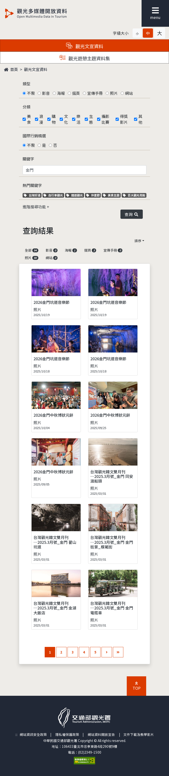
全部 (31, 250)
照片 (114, 93)
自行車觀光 (53, 195)
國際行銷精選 (34, 136)
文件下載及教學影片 (138, 734)
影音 (46, 93)
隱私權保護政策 (67, 734)
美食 (29, 119)
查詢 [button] (132, 214)
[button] (137, 33)
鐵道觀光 (75, 195)
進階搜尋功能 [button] (35, 207)
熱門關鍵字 (32, 185)
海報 (61, 93)
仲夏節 (93, 195)
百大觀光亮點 (134, 195)
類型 (26, 84)
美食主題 (112, 195)
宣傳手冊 (95, 93)
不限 (31, 93)
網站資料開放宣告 (101, 734)
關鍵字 (28, 159)
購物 (54, 119)
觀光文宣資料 (35, 69)
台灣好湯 (33, 195)
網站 (129, 93)
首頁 (11, 69)
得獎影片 (124, 119)
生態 (91, 119)
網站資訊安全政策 (33, 734)
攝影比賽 (105, 119)
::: (16, 734)
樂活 (78, 119)
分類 (26, 107)
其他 (140, 119)
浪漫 (41, 119)
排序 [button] (138, 240)
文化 (66, 119)
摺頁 (76, 93)
